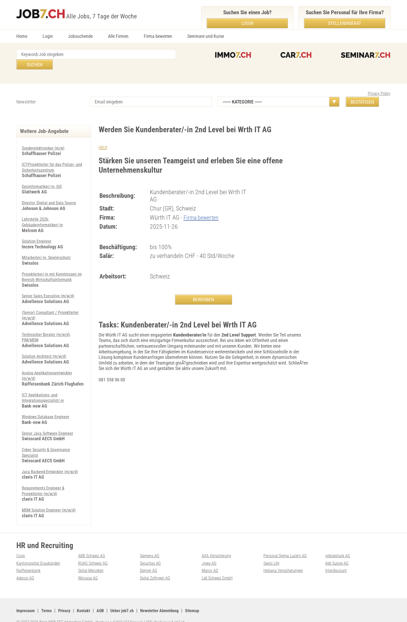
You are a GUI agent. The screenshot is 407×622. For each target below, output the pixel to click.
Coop (21, 545)
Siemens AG (151, 545)
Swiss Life (272, 552)
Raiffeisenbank (29, 560)
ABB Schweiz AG (93, 545)
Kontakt (89, 600)
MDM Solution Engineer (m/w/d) (52, 499)
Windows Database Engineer (48, 406)
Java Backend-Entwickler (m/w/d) (53, 461)
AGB (107, 600)
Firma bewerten (158, 36)
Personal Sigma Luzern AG (287, 545)
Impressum (26, 600)
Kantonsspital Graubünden (40, 552)
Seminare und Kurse (205, 36)
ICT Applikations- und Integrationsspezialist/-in (44, 387)
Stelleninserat (344, 23)
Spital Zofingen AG (157, 567)
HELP (103, 137)
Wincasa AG (89, 567)
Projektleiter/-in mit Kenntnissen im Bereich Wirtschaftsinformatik (52, 266)
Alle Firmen (118, 36)
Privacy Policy (379, 83)
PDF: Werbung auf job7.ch (171, 611)
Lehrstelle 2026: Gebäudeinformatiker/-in (44, 211)
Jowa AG (210, 552)
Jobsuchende (80, 36)
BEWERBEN (203, 289)
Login (48, 36)
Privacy (69, 600)
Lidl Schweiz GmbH (219, 567)
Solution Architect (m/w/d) (46, 346)
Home (21, 36)
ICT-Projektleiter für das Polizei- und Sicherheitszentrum (50, 157)
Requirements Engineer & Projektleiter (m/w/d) (44, 480)
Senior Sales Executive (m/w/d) (50, 285)
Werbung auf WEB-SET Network (121, 611)
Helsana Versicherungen (285, 560)
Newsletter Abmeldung (172, 600)
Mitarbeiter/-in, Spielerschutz (48, 247)
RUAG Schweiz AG (94, 552)
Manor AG (211, 560)
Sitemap (208, 600)
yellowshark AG (339, 545)
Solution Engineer (38, 231)
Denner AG (149, 560)
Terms (49, 600)
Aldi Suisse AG (338, 552)
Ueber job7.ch (131, 600)
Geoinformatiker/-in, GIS (44, 176)
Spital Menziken (92, 560)
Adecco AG (26, 567)
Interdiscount (337, 560)
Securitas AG (151, 552)
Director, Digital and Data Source (51, 192)
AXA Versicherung (218, 545)
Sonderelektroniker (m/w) (45, 138)
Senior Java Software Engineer (50, 422)
